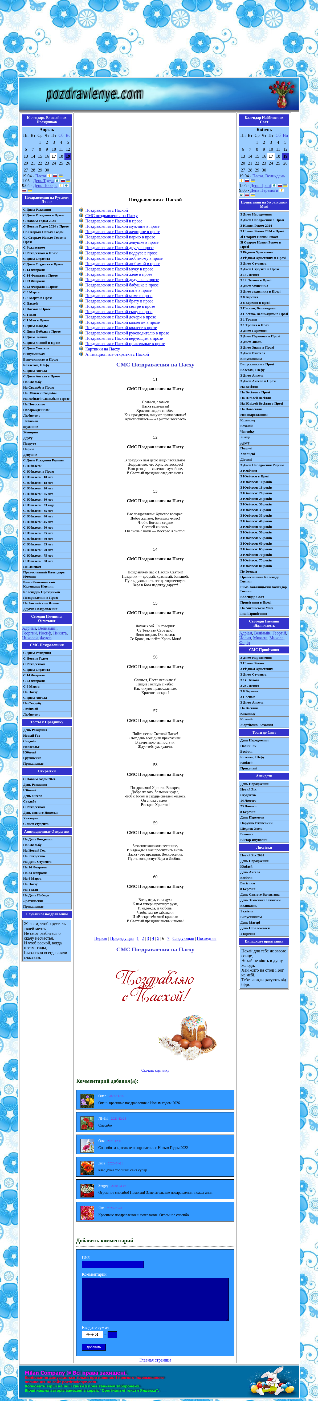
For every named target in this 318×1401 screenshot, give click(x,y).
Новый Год (31, 735)
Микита (260, 638)
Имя (85, 1257)
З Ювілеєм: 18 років (256, 487)
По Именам (32, 567)
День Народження (254, 740)
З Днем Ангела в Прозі (258, 381)
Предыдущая (122, 938)
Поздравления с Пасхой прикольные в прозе (125, 343)
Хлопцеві (247, 454)
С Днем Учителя (36, 348)
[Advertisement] (159, 39)
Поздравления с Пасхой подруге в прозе (121, 253)
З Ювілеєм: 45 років (256, 527)
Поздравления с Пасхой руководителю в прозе (127, 333)
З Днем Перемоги (253, 331)
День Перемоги (264, 190)
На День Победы (36, 895)
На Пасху (30, 692)
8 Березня (247, 812)
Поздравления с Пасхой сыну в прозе (118, 311)
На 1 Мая (30, 890)
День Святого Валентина (260, 894)
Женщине (30, 432)
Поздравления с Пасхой (106, 210)
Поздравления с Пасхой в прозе (113, 221)
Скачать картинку (155, 1070)
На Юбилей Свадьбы (39, 393)
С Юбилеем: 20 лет (38, 488)
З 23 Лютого (249, 686)
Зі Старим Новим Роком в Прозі (260, 244)
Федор (46, 638)
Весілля (246, 751)
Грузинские (32, 758)
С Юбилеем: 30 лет (38, 499)
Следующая (183, 938)
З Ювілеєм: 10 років (256, 482)
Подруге (29, 443)
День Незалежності (255, 928)
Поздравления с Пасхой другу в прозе (119, 247)
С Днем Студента (36, 259)
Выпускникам (34, 354)
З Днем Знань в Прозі (257, 347)
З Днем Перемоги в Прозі (260, 336)
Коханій (246, 426)
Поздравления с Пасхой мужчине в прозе (122, 226)
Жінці (245, 437)
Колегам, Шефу (252, 370)
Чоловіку (247, 431)
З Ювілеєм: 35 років (256, 515)
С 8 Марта (31, 292)
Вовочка (246, 834)
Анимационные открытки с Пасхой (117, 354)
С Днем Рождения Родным (43, 460)
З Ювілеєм (248, 471)
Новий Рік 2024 (252, 855)
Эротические (33, 901)
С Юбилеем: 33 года (39, 505)
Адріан (245, 633)
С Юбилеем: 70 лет (38, 550)
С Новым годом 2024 (39, 779)
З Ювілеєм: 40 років (256, 521)
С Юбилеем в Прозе (38, 471)
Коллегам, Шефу (36, 365)
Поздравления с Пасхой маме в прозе (118, 295)
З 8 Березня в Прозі (255, 303)
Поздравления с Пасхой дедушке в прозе (122, 279)
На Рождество (34, 856)
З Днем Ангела (251, 375)
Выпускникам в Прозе (40, 359)
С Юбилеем (32, 466)
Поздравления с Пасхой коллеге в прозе (121, 327)
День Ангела (250, 872)
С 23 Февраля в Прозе (40, 287)
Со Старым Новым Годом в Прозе (44, 240)
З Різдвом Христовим (256, 252)
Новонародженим (254, 415)
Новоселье (31, 747)
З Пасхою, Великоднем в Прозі (264, 314)
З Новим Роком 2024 (256, 225)
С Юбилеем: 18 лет (38, 483)
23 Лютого (248, 806)
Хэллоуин (30, 818)
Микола (277, 638)
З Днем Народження (256, 214)
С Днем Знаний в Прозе (41, 343)
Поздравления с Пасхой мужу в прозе (119, 269)
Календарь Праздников (41, 592)
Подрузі (246, 448)
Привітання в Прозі (255, 602)
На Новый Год (34, 850)
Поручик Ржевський (256, 823)
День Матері (250, 922)
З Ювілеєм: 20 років (256, 493)
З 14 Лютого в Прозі (255, 280)
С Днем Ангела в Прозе (41, 376)
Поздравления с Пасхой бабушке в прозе (121, 285)
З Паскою (247, 697)
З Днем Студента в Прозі (259, 269)
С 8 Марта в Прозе (37, 298)
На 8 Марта (32, 878)
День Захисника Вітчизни (260, 900)
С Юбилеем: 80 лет (38, 561)
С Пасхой (30, 303)
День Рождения (35, 730)
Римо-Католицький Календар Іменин (263, 589)
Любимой (30, 421)
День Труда (43, 180)
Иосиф (45, 633)
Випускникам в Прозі (257, 364)
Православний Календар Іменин (259, 579)
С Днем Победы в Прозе (42, 331)
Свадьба (29, 741)
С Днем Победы (35, 326)
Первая (100, 938)
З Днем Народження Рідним (262, 465)
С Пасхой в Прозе (37, 309)
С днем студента (35, 824)
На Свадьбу (32, 382)
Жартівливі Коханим (256, 725)
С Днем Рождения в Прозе (43, 215)
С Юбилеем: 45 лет (38, 522)
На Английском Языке (41, 603)
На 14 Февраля (35, 867)
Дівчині (246, 459)
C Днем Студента (36, 670)
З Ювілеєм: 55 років (256, 538)
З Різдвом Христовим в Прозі (263, 258)
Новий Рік (248, 746)
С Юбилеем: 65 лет (38, 544)
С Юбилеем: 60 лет (38, 539)
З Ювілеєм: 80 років (256, 566)
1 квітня (246, 911)
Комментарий (94, 1274)
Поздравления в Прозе (40, 598)
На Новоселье (34, 404)
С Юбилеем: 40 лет (38, 516)
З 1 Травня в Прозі (255, 325)
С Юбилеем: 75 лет (38, 555)
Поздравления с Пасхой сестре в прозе (120, 306)
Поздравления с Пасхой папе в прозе (118, 290)
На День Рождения (37, 839)
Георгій (279, 633)
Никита (60, 633)
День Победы (45, 185)
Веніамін (262, 633)
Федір (244, 642)
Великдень (248, 906)
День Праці (260, 185)
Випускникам (251, 359)
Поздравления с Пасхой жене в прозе (118, 274)
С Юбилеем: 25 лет (38, 494)
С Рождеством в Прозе (40, 253)
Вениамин (47, 628)
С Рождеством (34, 247)
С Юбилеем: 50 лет (38, 527)
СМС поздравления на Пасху (111, 215)
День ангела (32, 796)
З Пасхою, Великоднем (258, 308)
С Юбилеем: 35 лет (38, 511)
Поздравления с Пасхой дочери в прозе (120, 317)
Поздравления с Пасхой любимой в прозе (122, 263)
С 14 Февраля (34, 270)
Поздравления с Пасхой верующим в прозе (124, 338)
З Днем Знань (251, 342)
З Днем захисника (254, 286)
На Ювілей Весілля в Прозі (261, 403)
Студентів (248, 795)
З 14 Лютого (249, 275)
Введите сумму (95, 1327)
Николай (30, 638)
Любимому (31, 415)
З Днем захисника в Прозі (260, 291)
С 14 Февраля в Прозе (40, 275)
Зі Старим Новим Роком (259, 237)
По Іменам (248, 571)
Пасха (40, 176)
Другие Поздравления (40, 609)
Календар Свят (252, 597)
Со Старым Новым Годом (43, 232)
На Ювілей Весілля (255, 398)
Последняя (206, 938)
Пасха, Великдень (268, 176)
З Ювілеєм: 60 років (256, 543)
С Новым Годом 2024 (39, 221)
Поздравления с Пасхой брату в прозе (119, 301)
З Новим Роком (252, 663)
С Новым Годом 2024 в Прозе (46, 226)
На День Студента (37, 862)
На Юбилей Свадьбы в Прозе (46, 399)
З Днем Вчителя (252, 353)
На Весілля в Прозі (255, 392)
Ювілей (246, 763)
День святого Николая (40, 813)
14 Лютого (248, 801)
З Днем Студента (253, 263)
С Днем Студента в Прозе (43, 264)
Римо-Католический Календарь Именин (39, 584)
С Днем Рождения (37, 209)
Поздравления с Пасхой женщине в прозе (122, 231)
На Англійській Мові (256, 608)
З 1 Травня (248, 319)
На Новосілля (251, 409)
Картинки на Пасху (102, 349)
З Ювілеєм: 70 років (256, 555)
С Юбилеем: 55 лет (38, 533)
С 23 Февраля (34, 281)
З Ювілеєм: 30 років (256, 504)
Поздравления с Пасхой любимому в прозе (123, 258)
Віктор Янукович (253, 840)
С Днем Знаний (35, 337)
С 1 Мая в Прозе (36, 320)
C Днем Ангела (35, 698)
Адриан (29, 628)
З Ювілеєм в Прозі (254, 476)
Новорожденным (36, 410)
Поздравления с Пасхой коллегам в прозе (122, 322)
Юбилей (29, 752)
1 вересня (247, 934)
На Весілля (249, 387)
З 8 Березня (249, 297)
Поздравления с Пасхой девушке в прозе (121, 242)
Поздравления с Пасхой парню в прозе (120, 237)
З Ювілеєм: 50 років (256, 532)
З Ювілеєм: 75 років (256, 560)
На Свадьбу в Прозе (38, 387)
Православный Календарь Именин (44, 574)
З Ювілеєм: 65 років (256, 549)
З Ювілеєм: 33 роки (255, 510)
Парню (28, 449)
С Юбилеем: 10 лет (38, 477)
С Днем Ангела (35, 371)
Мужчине (30, 427)
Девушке (30, 455)
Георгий (29, 633)
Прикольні (248, 768)
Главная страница (155, 1360)
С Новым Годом (35, 658)
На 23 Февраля (35, 873)
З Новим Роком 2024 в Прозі (262, 231)
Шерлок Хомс (251, 829)
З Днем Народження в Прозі (262, 220)
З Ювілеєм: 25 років (256, 499)
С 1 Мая (29, 315)
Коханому (247, 420)
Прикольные (33, 763)
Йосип (245, 638)
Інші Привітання (253, 614)
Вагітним (247, 883)
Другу (27, 438)
